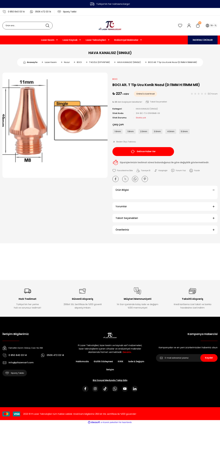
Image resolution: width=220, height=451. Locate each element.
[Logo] (109, 25)
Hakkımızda (92, 363)
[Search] (27, 25)
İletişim (121, 372)
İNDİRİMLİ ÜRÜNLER (203, 39)
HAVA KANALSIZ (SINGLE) (110, 53)
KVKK (132, 363)
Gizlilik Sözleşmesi (114, 363)
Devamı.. (127, 354)
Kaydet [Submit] (209, 360)
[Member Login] (187, 26)
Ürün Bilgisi (122, 192)
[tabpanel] (55, 126)
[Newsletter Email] (187, 360)
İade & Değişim (103, 372)
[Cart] (196, 26)
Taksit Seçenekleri (127, 220)
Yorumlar (121, 208)
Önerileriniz (122, 232)
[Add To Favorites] (123, 173)
